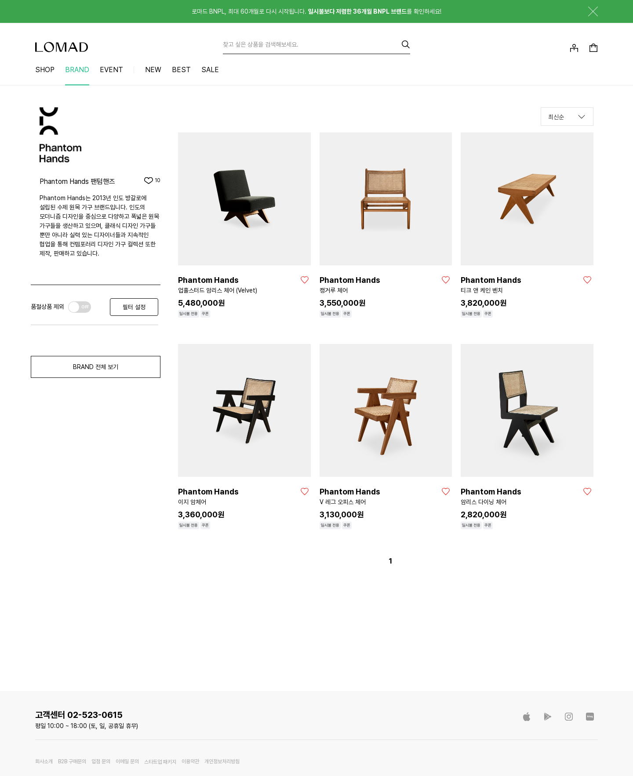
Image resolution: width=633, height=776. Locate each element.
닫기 (586, 11)
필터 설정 (134, 307)
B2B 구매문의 (72, 762)
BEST (181, 70)
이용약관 (190, 762)
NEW (153, 70)
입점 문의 (100, 762)
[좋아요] (304, 280)
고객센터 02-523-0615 (79, 715)
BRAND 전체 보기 (95, 366)
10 (157, 180)
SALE (210, 70)
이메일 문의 (127, 762)
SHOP (45, 70)
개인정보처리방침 (222, 762)
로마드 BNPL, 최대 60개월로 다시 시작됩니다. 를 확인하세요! (316, 11)
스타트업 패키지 (160, 762)
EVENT (111, 70)
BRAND (77, 70)
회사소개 (44, 762)
